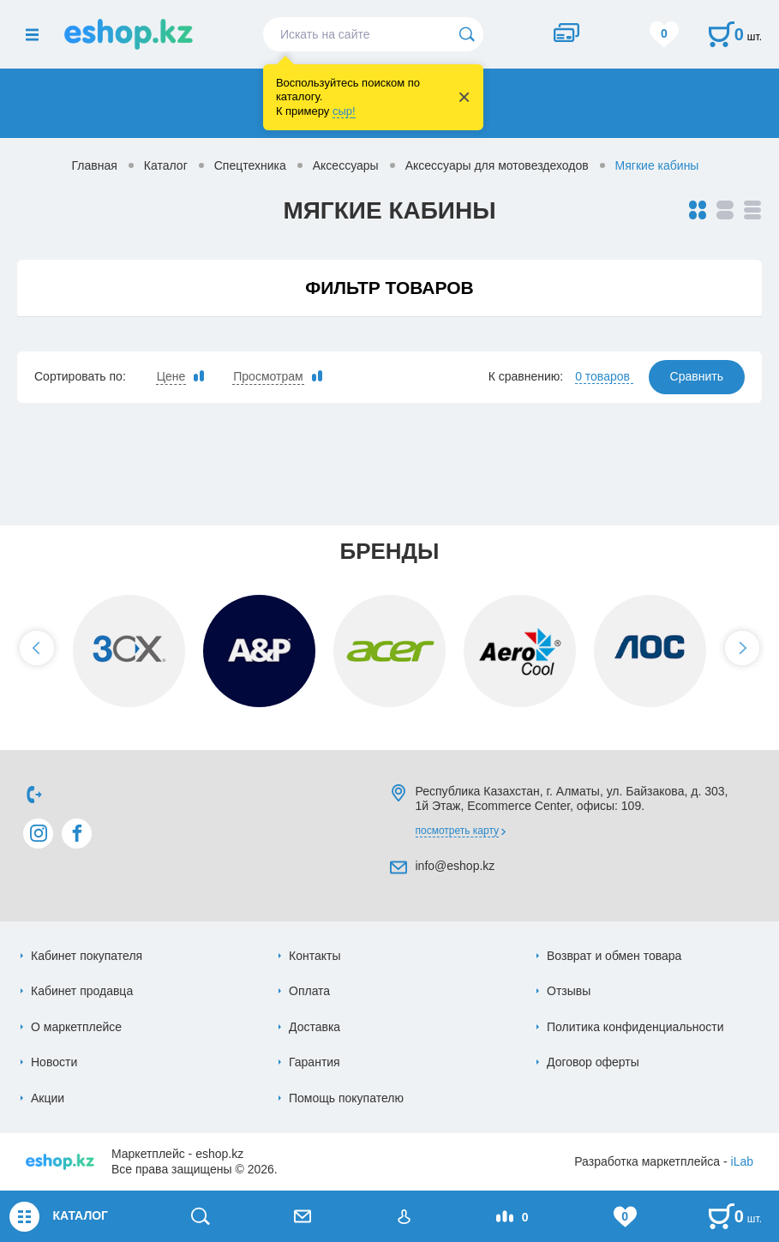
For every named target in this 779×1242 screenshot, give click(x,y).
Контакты (314, 956)
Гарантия (314, 1062)
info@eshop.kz (455, 866)
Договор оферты (593, 1062)
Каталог (166, 165)
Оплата (309, 991)
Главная (94, 165)
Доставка (314, 1027)
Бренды (389, 551)
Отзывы (568, 991)
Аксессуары (346, 165)
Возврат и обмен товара (614, 956)
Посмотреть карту (458, 831)
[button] (37, 648)
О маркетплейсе (76, 1027)
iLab (742, 1161)
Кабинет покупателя (86, 956)
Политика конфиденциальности (635, 1027)
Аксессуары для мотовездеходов (497, 165)
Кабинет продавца (82, 991)
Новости (54, 1062)
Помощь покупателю (346, 1098)
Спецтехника (250, 165)
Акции (47, 1098)
